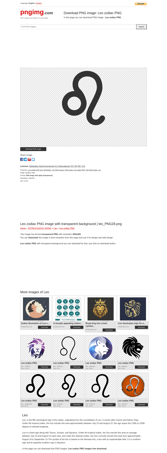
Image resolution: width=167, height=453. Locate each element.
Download (44, 327)
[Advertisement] (83, 49)
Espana (39, 3)
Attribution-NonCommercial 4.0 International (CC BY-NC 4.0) (57, 166)
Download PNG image (33, 149)
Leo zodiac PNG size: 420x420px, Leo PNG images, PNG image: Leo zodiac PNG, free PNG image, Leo (64, 170)
